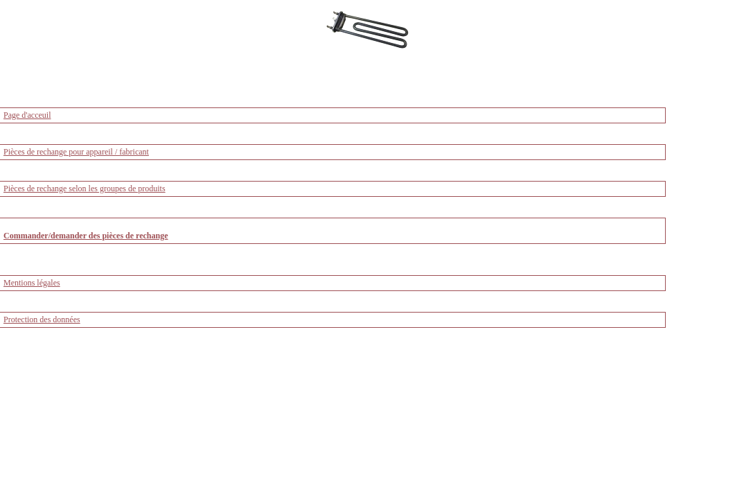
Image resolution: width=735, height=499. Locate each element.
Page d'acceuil (27, 115)
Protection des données (41, 319)
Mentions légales (31, 283)
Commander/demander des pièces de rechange (85, 235)
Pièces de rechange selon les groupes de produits (84, 188)
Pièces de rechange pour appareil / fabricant (76, 152)
